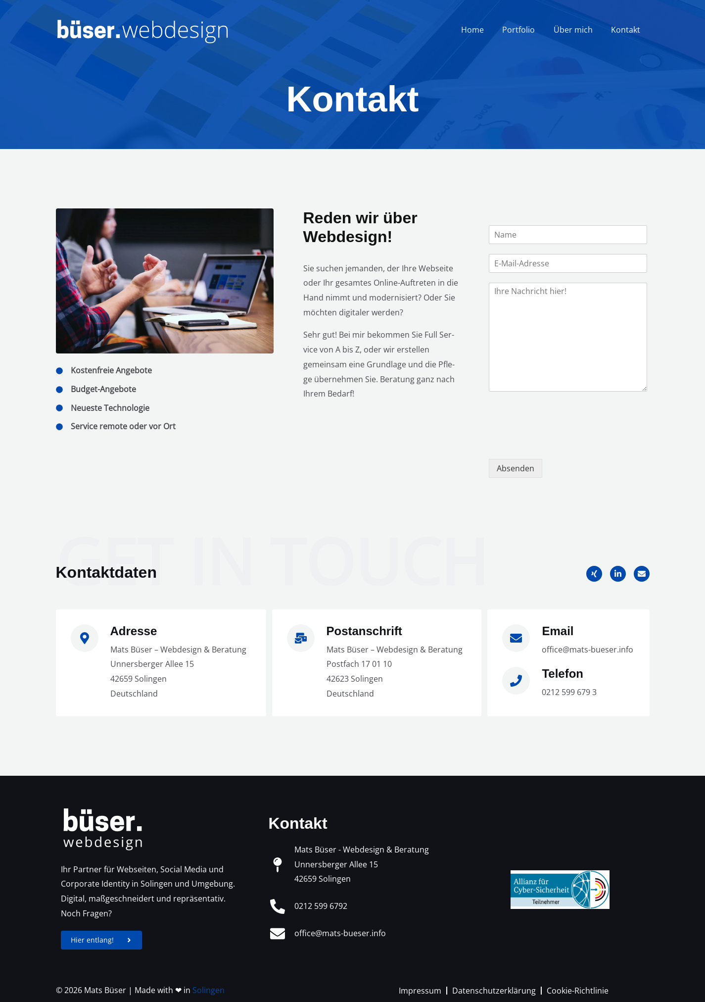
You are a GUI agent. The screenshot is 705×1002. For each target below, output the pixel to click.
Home (481, 29)
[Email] (516, 638)
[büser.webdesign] (142, 28)
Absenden (515, 468)
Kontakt (627, 29)
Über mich (577, 29)
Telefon (562, 673)
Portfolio (525, 29)
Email (557, 631)
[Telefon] (516, 681)
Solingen (208, 990)
